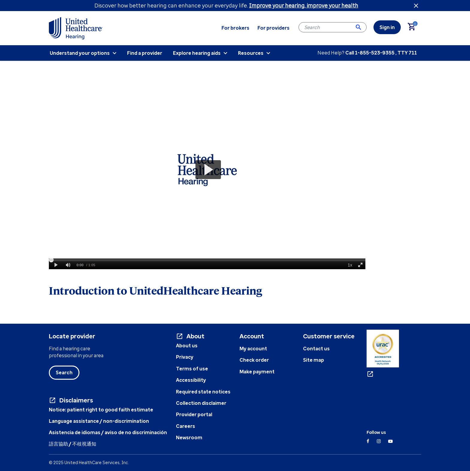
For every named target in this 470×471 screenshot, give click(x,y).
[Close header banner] (416, 5)
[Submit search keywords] (358, 27)
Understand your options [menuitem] (80, 53)
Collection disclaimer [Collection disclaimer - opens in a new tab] (201, 403)
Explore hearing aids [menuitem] (197, 53)
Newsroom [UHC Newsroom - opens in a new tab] (189, 437)
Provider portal (194, 414)
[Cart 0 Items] (414, 27)
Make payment (257, 371)
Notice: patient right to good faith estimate (101, 409)
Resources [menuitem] (250, 53)
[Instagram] (379, 441)
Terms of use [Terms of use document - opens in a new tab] (192, 368)
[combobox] (333, 27)
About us (187, 345)
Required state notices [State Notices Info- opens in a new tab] (203, 391)
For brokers (235, 28)
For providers (273, 28)
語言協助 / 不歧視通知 (72, 443)
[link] (387, 27)
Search (64, 372)
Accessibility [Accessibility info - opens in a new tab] (191, 380)
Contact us (316, 348)
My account (253, 348)
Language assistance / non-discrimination (99, 421)
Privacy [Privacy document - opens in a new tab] (184, 357)
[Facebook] (368, 441)
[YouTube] (390, 441)
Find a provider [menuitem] (144, 53)
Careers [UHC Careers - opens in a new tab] (185, 426)
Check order (254, 360)
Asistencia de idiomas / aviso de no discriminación (108, 432)
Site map (313, 360)
